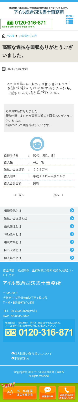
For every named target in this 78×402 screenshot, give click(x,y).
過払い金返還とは (15, 218)
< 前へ (20, 195)
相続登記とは (12, 210)
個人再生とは (12, 258)
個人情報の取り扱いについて (33, 353)
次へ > (58, 195)
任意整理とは (12, 226)
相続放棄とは (12, 242)
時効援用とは (12, 234)
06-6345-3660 (20, 311)
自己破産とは (12, 250)
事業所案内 (21, 358)
